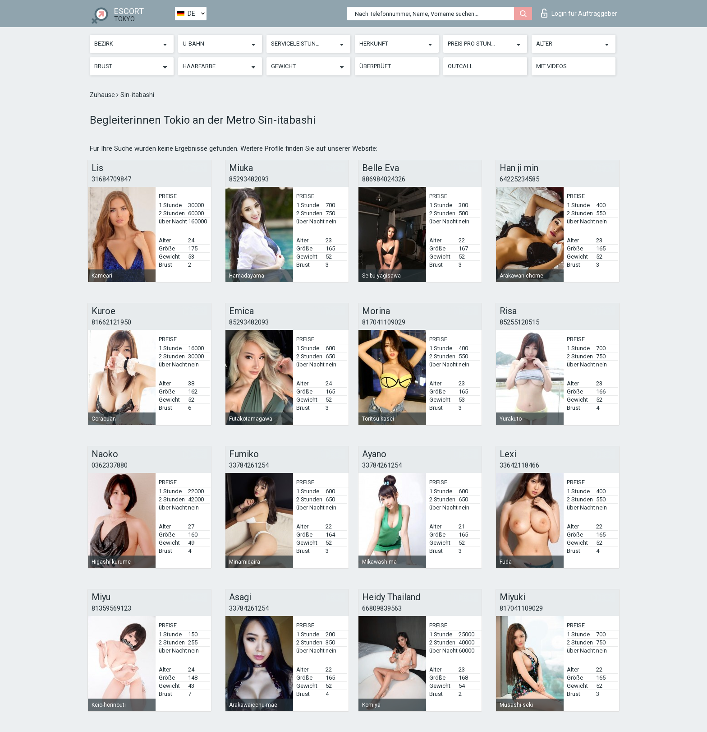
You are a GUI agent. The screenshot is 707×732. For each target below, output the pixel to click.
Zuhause (103, 94)
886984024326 (383, 179)
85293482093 (249, 179)
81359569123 (111, 608)
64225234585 (519, 179)
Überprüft (375, 66)
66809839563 (382, 608)
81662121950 (111, 322)
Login (579, 13)
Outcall (460, 66)
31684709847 (111, 179)
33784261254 (249, 465)
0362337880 (110, 465)
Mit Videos (551, 66)
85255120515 (519, 322)
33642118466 (519, 465)
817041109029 (383, 322)
